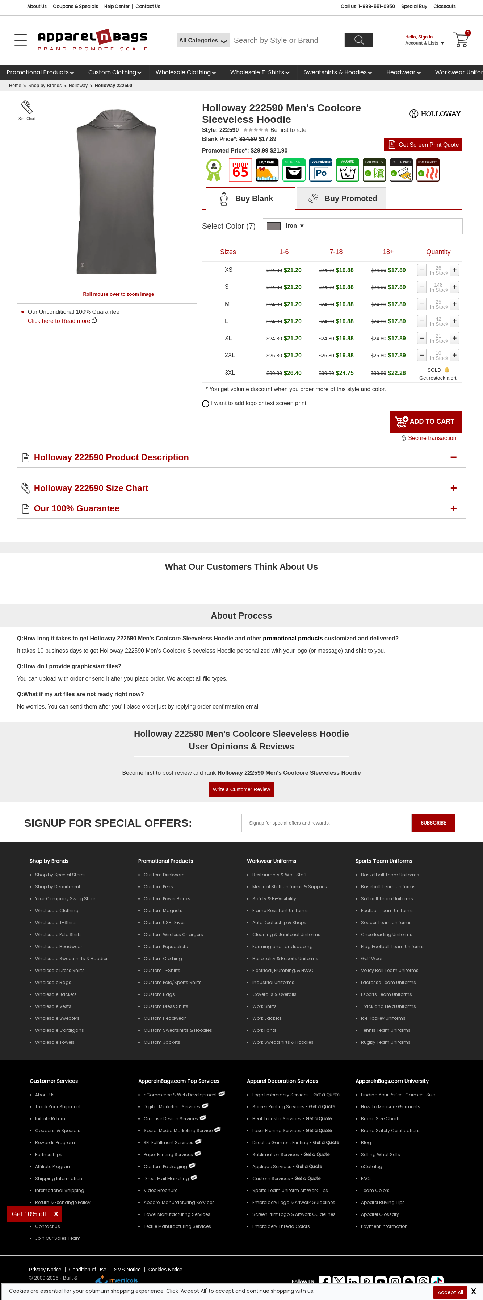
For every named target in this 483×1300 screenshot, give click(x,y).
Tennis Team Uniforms (386, 1030)
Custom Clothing (112, 72)
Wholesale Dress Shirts (60, 970)
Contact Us (147, 6)
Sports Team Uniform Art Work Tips (290, 1190)
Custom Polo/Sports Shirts (173, 982)
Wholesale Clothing (183, 72)
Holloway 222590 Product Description (111, 457)
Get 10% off (29, 1214)
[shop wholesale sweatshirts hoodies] (338, 72)
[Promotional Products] (41, 72)
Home (15, 85)
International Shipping (59, 1190)
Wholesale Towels (55, 1042)
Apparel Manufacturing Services (179, 1202)
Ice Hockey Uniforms (383, 1018)
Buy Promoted (342, 199)
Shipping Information (58, 1178)
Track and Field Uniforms (388, 1006)
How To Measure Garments (390, 1107)
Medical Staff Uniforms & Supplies (289, 887)
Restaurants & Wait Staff (279, 875)
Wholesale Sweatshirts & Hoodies (72, 958)
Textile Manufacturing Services (177, 1226)
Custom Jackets (162, 1042)
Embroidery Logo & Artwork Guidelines (293, 1202)
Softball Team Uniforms (387, 899)
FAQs (366, 1178)
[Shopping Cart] (460, 40)
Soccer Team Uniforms (386, 922)
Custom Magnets (163, 910)
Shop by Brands (45, 85)
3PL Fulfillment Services (168, 1142)
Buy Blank (244, 199)
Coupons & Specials (57, 1130)
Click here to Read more (59, 321)
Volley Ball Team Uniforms (390, 970)
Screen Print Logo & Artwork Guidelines (294, 1214)
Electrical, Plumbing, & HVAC (283, 970)
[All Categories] (203, 40)
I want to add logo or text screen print (254, 403)
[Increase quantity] (455, 270)
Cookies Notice (165, 1269)
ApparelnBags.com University (392, 1081)
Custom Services (271, 1178)
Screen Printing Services (278, 1107)
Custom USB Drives (165, 922)
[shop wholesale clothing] (186, 72)
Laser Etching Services (276, 1130)
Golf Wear (372, 958)
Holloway (78, 85)
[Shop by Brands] (49, 861)
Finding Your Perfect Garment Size (398, 1095)
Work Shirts (264, 1006)
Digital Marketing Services (172, 1107)
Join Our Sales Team (58, 1238)
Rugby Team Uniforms (386, 1042)
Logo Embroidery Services (280, 1095)
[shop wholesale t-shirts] (260, 72)
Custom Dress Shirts (166, 1006)
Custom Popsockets (166, 946)
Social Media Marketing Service (178, 1130)
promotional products (293, 638)
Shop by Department (57, 887)
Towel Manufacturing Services (177, 1214)
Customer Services (54, 1081)
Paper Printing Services (168, 1154)
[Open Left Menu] (20, 40)
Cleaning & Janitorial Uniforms (286, 934)
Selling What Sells (380, 1154)
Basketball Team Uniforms (390, 875)
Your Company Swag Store (65, 899)
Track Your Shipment (58, 1107)
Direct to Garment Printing (280, 1142)
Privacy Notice (45, 1269)
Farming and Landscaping (282, 946)
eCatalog (371, 1166)
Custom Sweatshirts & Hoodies (178, 1030)
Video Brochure (160, 1190)
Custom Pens (158, 887)
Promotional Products (38, 72)
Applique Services (271, 1166)
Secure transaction (428, 438)
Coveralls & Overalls (274, 994)
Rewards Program (55, 1142)
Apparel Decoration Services (282, 1081)
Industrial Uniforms (273, 982)
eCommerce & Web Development (180, 1095)
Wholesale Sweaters (57, 1018)
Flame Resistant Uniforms (280, 910)
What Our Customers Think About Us (241, 567)
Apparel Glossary (380, 1214)
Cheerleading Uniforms (386, 934)
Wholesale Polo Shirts (58, 934)
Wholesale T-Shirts (257, 72)
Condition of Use (87, 1269)
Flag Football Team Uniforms (393, 946)
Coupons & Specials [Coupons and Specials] (75, 6)
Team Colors (375, 1190)
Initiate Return (50, 1119)
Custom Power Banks (167, 899)
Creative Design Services (171, 1119)
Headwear (401, 72)
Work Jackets (267, 1018)
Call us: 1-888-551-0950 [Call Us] (368, 6)
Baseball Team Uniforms (388, 887)
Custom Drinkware (164, 875)
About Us (37, 6)
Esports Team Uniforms (386, 994)
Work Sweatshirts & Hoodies (283, 1042)
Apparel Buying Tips (383, 1202)
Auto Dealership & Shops (279, 922)
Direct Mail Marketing (166, 1178)
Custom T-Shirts (162, 970)
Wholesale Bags (53, 982)
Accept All (450, 1292)
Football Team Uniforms (387, 910)
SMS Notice (127, 1269)
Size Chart (26, 119)
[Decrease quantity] (421, 270)
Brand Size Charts (381, 1119)
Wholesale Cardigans (59, 1030)
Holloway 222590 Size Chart (91, 488)
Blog (366, 1142)
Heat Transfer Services (276, 1119)
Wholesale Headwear (58, 946)
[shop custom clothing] (115, 72)
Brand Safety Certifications (391, 1130)
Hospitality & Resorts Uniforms (285, 958)
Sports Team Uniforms (384, 861)
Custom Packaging (165, 1166)
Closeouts (444, 6)
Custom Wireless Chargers (173, 934)
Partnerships (48, 1154)
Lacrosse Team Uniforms (388, 982)
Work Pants (264, 1030)
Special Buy (414, 6)
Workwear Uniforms (271, 861)
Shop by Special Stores (60, 875)
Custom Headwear (165, 1018)
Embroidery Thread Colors (281, 1226)
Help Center (116, 6)
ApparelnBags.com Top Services (178, 1081)
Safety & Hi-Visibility (274, 899)
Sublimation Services (275, 1154)
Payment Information (384, 1226)
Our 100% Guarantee (76, 508)
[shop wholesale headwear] (404, 72)
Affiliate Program (53, 1166)
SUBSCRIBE (433, 822)
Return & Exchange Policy (63, 1202)
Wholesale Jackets (56, 994)
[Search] (359, 40)
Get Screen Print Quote (429, 145)
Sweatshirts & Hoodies (335, 72)
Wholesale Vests (53, 1006)
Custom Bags (159, 994)
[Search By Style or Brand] (287, 40)
